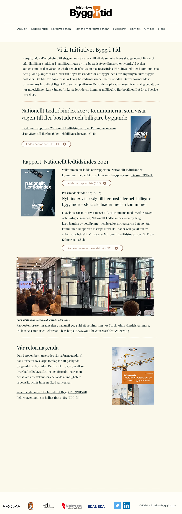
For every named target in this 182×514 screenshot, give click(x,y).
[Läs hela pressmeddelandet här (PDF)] (92, 248)
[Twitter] (117, 505)
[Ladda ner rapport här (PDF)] (46, 144)
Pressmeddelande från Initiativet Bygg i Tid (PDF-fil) (52, 392)
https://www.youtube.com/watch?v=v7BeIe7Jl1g (98, 331)
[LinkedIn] (126, 505)
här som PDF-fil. (142, 175)
